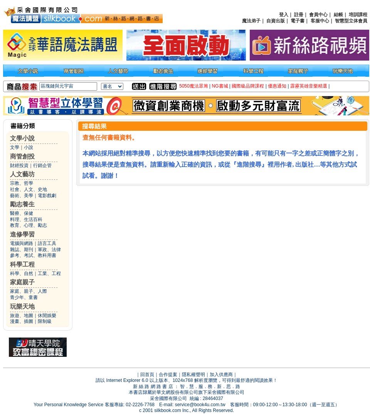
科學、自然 (21, 273)
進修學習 (22, 234)
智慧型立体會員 (351, 21)
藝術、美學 (21, 195)
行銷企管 (42, 165)
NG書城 (220, 86)
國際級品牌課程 (248, 86)
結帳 (338, 14)
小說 (28, 147)
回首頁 (147, 374)
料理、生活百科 (26, 219)
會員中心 (318, 14)
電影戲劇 (47, 195)
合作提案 (168, 374)
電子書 (297, 21)
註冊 (298, 14)
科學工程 (22, 264)
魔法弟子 (251, 21)
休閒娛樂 (47, 315)
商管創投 (22, 156)
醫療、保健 (21, 213)
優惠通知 (277, 86)
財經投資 (19, 165)
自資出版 (275, 21)
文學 (14, 147)
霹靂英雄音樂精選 (308, 86)
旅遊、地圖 (21, 315)
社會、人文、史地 (28, 189)
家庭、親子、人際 (28, 291)
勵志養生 (22, 204)
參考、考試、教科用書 (33, 255)
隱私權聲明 (193, 374)
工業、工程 (49, 273)
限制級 (45, 321)
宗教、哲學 (21, 183)
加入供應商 (221, 374)
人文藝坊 (22, 174)
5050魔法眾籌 (193, 86)
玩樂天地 (22, 306)
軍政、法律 (49, 249)
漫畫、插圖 (21, 321)
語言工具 (47, 243)
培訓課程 (358, 14)
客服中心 (320, 21)
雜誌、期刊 (21, 249)
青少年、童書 (24, 297)
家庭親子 (22, 282)
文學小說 (22, 138)
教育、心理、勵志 (28, 225)
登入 (283, 14)
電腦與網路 (21, 243)
